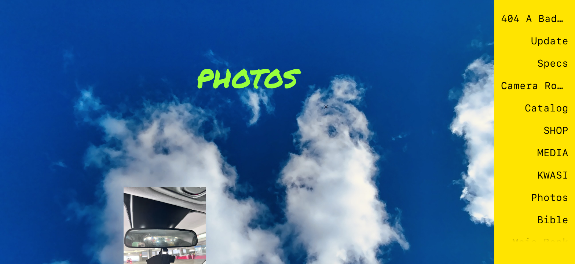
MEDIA (552, 153)
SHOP (555, 130)
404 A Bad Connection (534, 18)
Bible (552, 220)
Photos (549, 197)
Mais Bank (540, 242)
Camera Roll (534, 86)
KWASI (552, 175)
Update (549, 41)
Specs (552, 63)
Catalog (546, 108)
